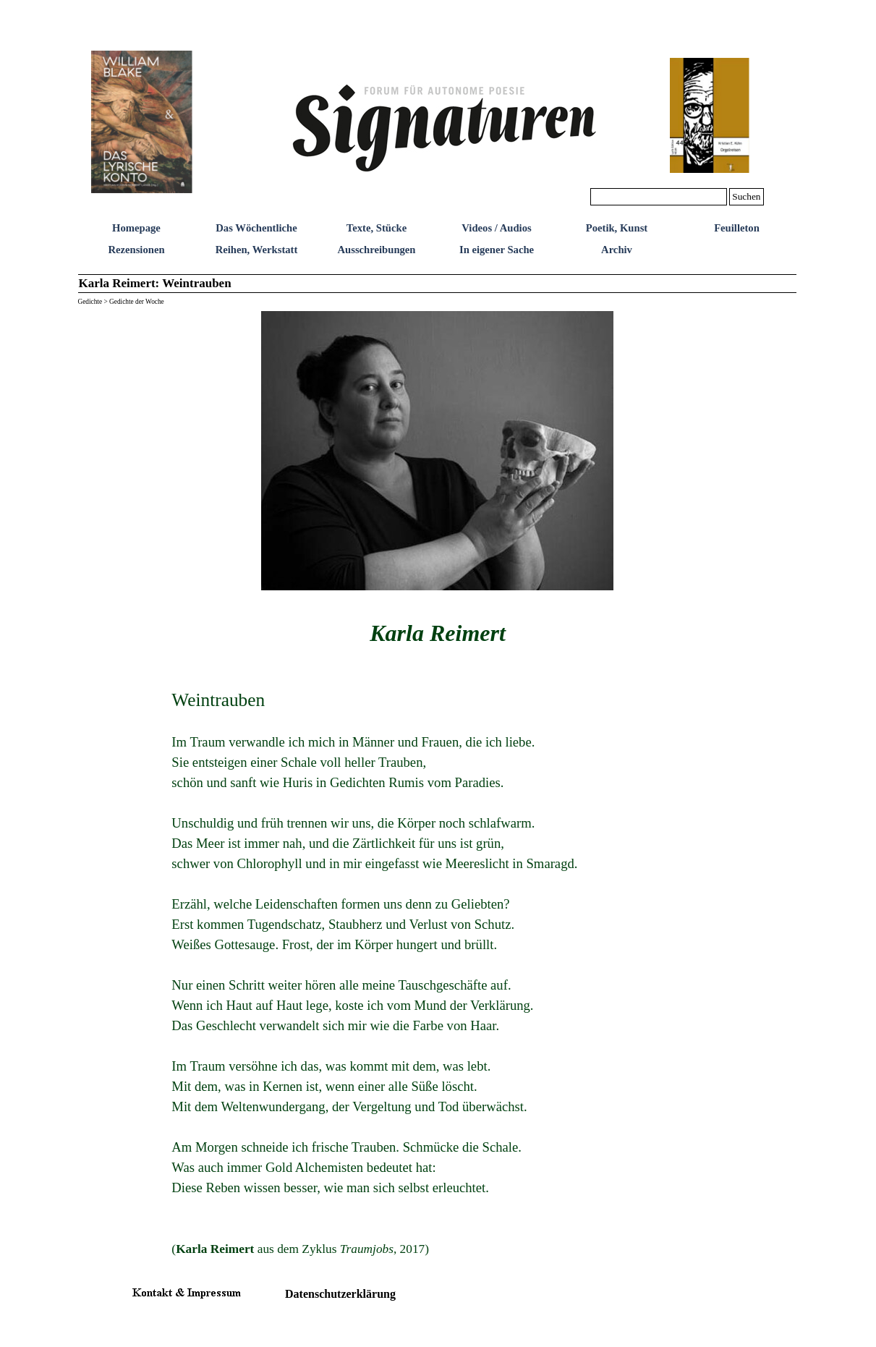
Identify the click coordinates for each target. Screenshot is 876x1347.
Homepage (136, 228)
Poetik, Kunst (617, 228)
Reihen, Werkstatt (257, 249)
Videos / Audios (496, 228)
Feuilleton (737, 228)
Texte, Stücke (376, 228)
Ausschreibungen (376, 249)
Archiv (616, 249)
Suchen (746, 196)
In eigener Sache (496, 249)
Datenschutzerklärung (340, 1294)
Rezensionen (136, 249)
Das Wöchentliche (256, 228)
